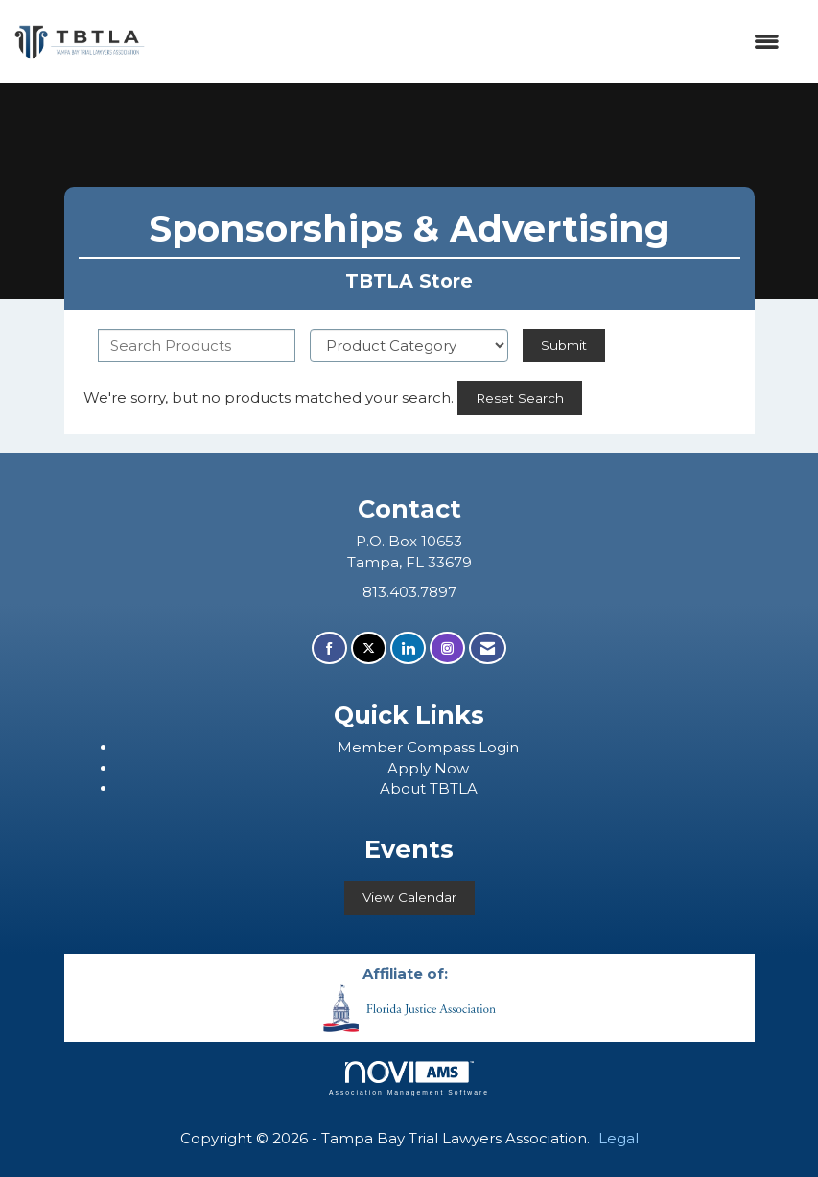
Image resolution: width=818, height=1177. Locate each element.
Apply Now (428, 768)
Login (499, 747)
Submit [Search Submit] (564, 345)
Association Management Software (409, 1078)
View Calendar (409, 897)
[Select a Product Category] (409, 345)
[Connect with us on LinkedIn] (408, 648)
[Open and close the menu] (472, 41)
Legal (618, 1138)
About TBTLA (429, 788)
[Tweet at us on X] (368, 648)
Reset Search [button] (520, 397)
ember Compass (415, 747)
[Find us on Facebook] (329, 648)
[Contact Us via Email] (487, 648)
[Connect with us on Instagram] (447, 648)
